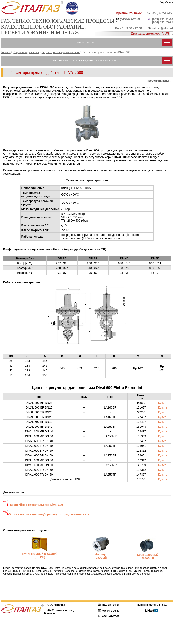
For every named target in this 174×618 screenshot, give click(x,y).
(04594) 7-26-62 (130, 19)
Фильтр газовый (100, 556)
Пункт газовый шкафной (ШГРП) (39, 555)
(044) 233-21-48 (110, 605)
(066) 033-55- (161, 22)
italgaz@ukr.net (162, 28)
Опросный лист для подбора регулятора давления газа (49, 514)
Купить (162, 402)
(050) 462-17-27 (162, 13)
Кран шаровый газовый (148, 556)
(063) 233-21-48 (162, 19)
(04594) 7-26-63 (110, 610)
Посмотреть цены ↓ (159, 80)
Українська (166, 2)
